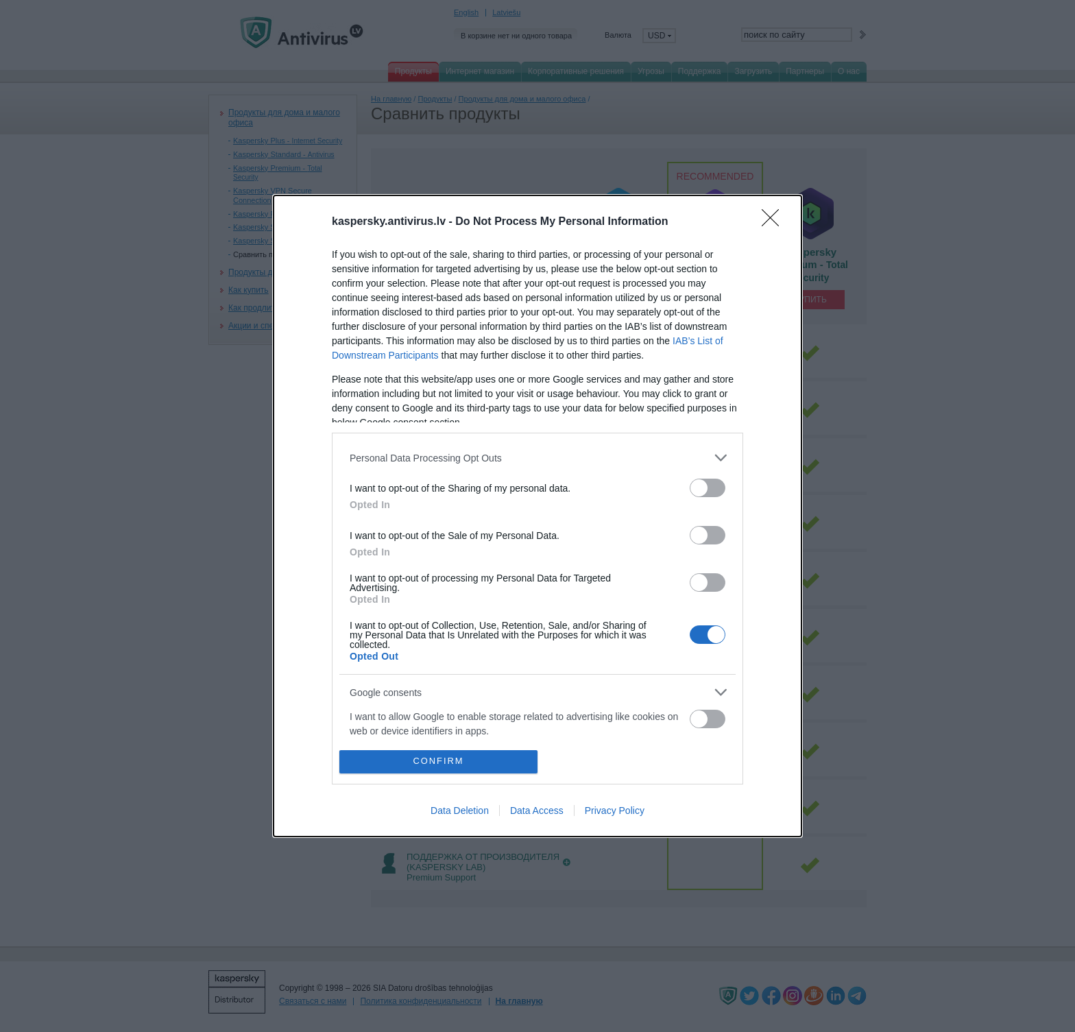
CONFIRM (438, 761)
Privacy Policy (614, 810)
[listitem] (537, 458)
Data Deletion (460, 810)
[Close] (775, 222)
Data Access (537, 810)
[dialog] (537, 516)
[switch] (707, 488)
